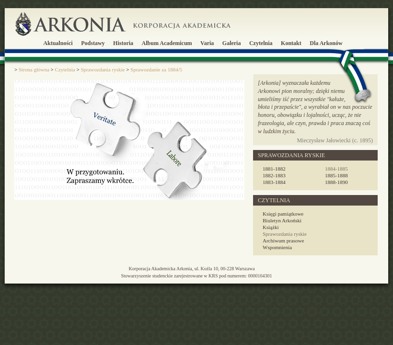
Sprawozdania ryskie (285, 234)
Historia (123, 43)
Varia (207, 43)
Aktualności (57, 43)
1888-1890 (336, 182)
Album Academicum (167, 43)
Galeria (231, 43)
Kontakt (291, 43)
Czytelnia (261, 43)
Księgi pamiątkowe (283, 214)
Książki (271, 227)
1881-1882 (274, 169)
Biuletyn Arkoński (282, 220)
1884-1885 (336, 169)
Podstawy (92, 43)
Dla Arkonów (326, 43)
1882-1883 (274, 175)
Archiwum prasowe (283, 240)
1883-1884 (274, 182)
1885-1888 (336, 175)
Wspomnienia (277, 247)
